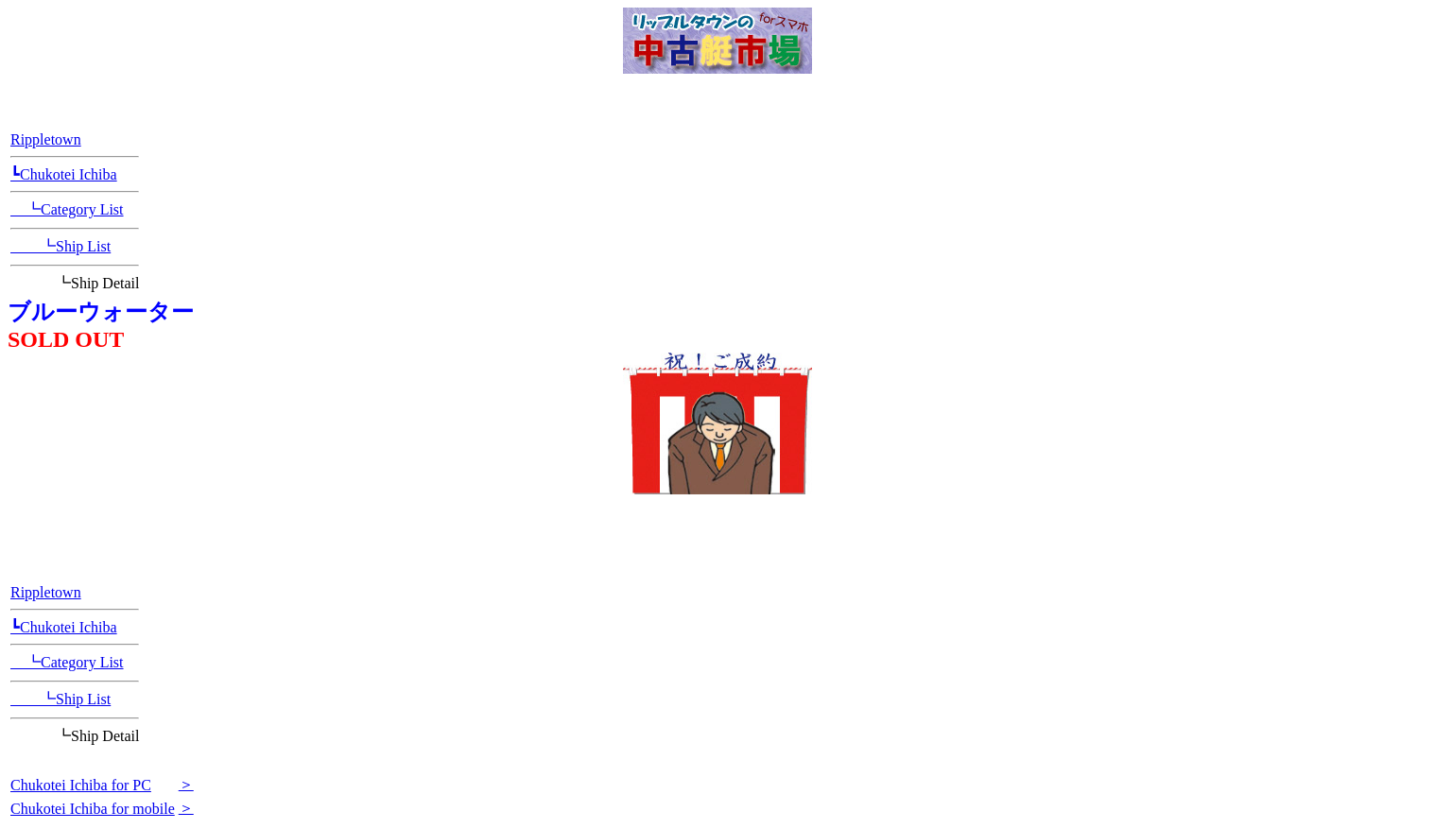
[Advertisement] (717, 529)
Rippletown (45, 139)
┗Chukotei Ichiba (63, 174)
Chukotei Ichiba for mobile (92, 809)
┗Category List (67, 209)
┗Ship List (60, 246)
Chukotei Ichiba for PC (80, 785)
